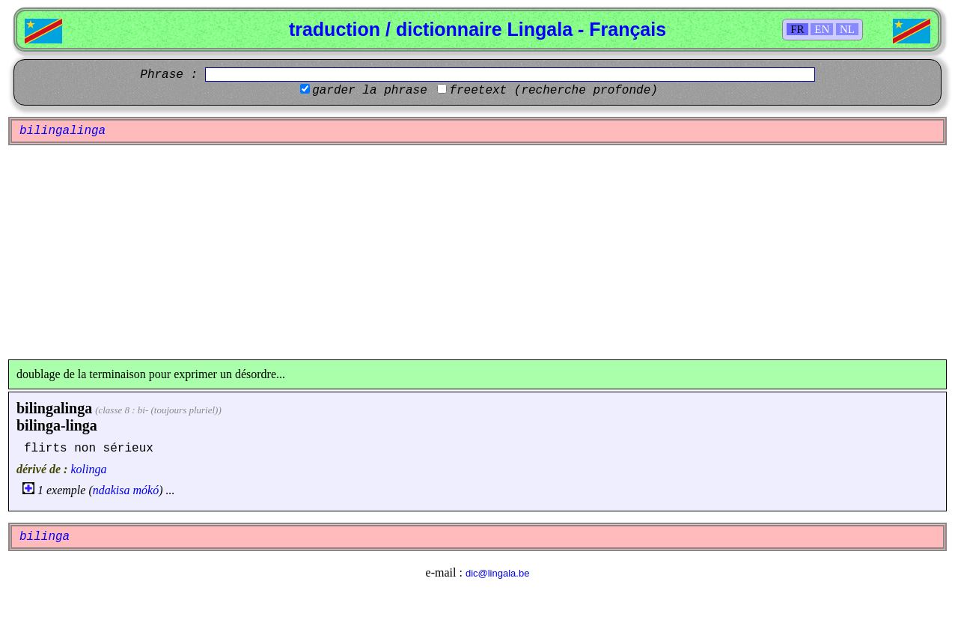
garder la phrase (369, 90)
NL (847, 29)
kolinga (88, 469)
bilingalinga (54, 408)
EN (821, 29)
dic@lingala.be (497, 573)
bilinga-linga (56, 425)
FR (797, 29)
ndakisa (111, 490)
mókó (146, 490)
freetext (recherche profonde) (553, 90)
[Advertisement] (477, 252)
